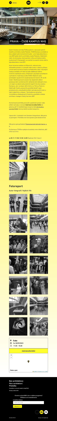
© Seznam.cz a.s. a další (42, 371)
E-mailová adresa (18, 400)
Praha (15, 340)
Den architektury (16, 381)
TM (44, 417)
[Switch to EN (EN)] (40, 2)
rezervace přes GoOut (28, 351)
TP (47, 417)
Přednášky (12, 386)
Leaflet (35, 371)
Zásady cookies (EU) (14, 390)
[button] (28, 361)
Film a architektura (15, 383)
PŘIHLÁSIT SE (17, 406)
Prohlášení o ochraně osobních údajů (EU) (19, 388)
